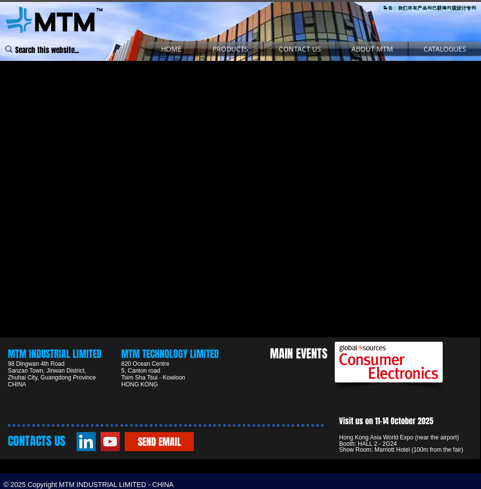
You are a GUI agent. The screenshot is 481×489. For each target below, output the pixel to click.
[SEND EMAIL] (159, 441)
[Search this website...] (47, 50)
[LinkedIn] (86, 441)
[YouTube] (110, 441)
